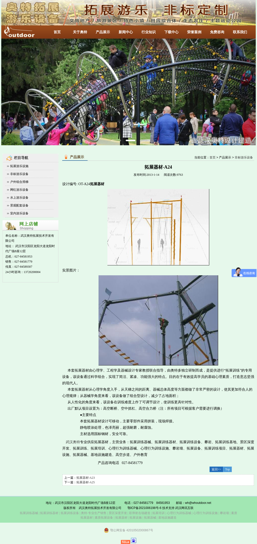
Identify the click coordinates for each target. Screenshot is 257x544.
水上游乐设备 (19, 197)
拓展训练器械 (29, 513)
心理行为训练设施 (205, 513)
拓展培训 (158, 513)
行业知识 (148, 32)
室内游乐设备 (19, 213)
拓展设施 (136, 517)
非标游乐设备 (19, 174)
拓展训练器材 (49, 513)
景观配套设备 (19, 205)
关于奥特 (80, 32)
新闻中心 (126, 32)
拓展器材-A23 (85, 477)
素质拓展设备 (104, 517)
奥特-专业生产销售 (93, 513)
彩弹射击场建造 (139, 513)
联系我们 (240, 32)
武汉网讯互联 (184, 508)
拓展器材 (121, 517)
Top (227, 469)
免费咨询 (217, 32)
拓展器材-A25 (85, 482)
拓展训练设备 (70, 513)
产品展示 (103, 32)
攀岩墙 (224, 513)
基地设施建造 (166, 517)
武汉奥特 (73, 442)
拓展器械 (150, 517)
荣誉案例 (194, 32)
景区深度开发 (118, 513)
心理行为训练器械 (179, 513)
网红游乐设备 (19, 189)
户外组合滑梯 (19, 182)
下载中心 (171, 32)
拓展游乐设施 (19, 166)
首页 (57, 32)
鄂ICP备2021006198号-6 (144, 508)
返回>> (216, 469)
